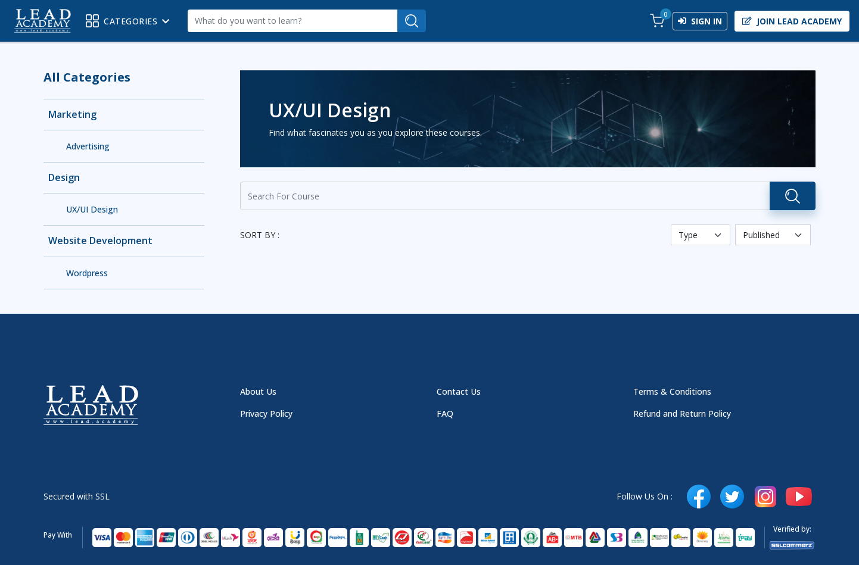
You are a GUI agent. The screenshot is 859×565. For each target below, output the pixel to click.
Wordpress (87, 273)
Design (64, 177)
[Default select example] (700, 234)
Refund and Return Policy (682, 413)
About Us (258, 391)
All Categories (86, 77)
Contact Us (459, 391)
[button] (656, 21)
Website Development (100, 240)
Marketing (72, 114)
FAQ (445, 413)
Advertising (88, 146)
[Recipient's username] (292, 21)
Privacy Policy (266, 413)
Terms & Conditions (672, 391)
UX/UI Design (92, 209)
